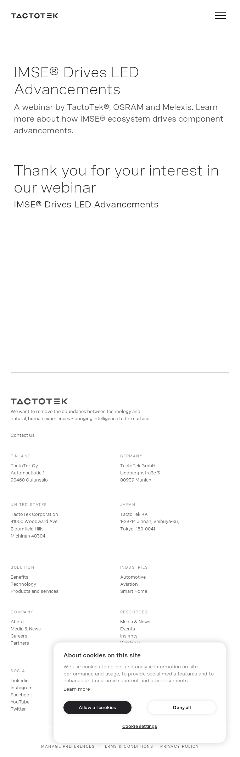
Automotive (133, 577)
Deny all (182, 707)
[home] (34, 15)
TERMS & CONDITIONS (127, 746)
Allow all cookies (97, 707)
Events (127, 629)
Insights (129, 636)
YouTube (20, 702)
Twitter (18, 709)
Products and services (34, 591)
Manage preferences (68, 746)
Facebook (21, 694)
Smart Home (133, 591)
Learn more (76, 689)
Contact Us (23, 435)
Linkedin (20, 680)
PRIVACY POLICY (179, 746)
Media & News (26, 629)
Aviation (129, 584)
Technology (23, 584)
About (17, 621)
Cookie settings (139, 726)
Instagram (22, 687)
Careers (19, 636)
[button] (220, 15)
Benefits (19, 577)
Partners (20, 643)
